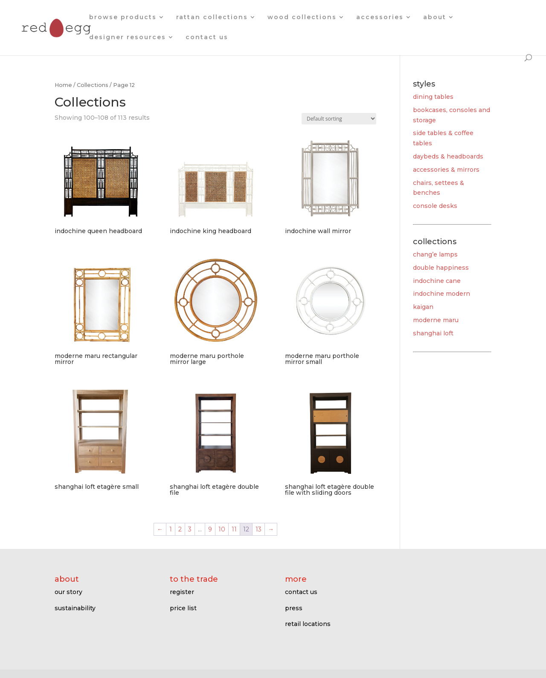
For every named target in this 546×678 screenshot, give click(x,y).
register (182, 592)
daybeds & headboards (448, 156)
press (293, 608)
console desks (435, 206)
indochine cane (437, 281)
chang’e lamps (435, 254)
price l (179, 608)
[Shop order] (339, 118)
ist (193, 608)
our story (68, 592)
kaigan (423, 307)
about (434, 17)
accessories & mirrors (446, 169)
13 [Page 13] (258, 529)
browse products (123, 17)
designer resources (127, 37)
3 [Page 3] (190, 529)
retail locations (308, 624)
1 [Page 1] (170, 529)
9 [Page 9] (210, 529)
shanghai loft (433, 333)
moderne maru (436, 320)
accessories (380, 17)
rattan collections (212, 17)
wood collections (302, 17)
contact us (207, 37)
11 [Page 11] (234, 529)
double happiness (441, 267)
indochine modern (441, 293)
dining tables (433, 97)
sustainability (75, 608)
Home (63, 85)
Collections (92, 85)
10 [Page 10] (221, 529)
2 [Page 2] (180, 529)
